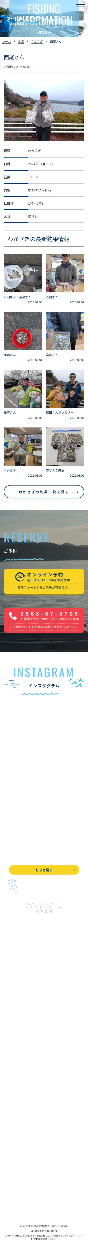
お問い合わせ (13, 1165)
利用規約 (37, 1238)
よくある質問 (13, 1088)
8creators (51, 1230)
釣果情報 (15, 1021)
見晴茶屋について (17, 1098)
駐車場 (9, 1130)
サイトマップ (13, 1207)
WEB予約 (11, 1155)
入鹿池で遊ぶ (13, 1000)
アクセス (10, 1119)
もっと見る (44, 869)
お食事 (9, 1077)
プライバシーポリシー (20, 1197)
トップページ (13, 989)
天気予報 (10, 1186)
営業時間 (15, 1109)
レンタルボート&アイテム (23, 1063)
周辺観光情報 (13, 1176)
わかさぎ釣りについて (20, 1031)
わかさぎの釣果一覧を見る (44, 491)
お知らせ (10, 1140)
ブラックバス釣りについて (23, 1010)
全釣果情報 (12, 1052)
